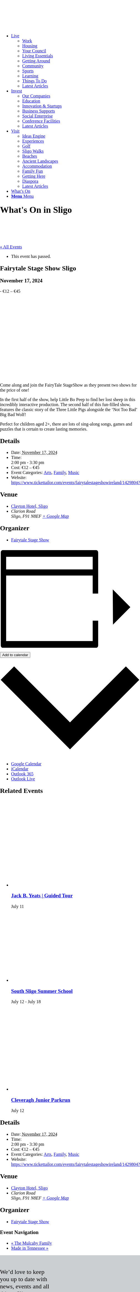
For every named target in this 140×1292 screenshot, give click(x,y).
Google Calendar (26, 763)
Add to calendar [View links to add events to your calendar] (15, 655)
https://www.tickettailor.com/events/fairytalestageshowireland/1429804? (75, 482)
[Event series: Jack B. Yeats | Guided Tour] (27, 906)
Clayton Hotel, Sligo (29, 506)
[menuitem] (75, 61)
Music (73, 472)
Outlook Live (23, 778)
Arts (47, 472)
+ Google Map (55, 516)
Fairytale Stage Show (30, 540)
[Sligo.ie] (41, 26)
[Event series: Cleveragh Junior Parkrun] (27, 1110)
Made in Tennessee (29, 1248)
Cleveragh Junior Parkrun (40, 1100)
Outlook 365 (22, 773)
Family (60, 472)
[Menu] (22, 196)
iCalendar (19, 768)
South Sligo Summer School (42, 991)
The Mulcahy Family (31, 1243)
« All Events (11, 247)
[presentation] (75, 885)
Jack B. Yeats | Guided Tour (42, 895)
